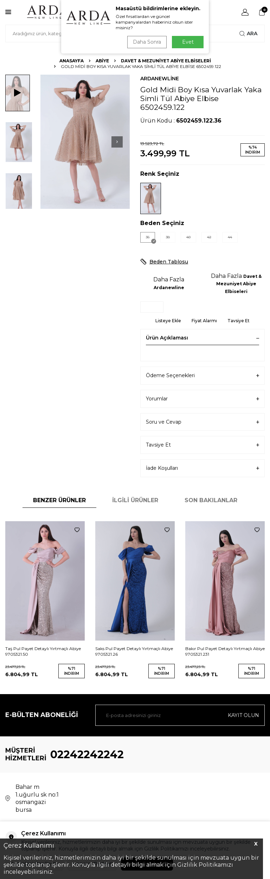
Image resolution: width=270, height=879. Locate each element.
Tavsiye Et (238, 320)
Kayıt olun (243, 715)
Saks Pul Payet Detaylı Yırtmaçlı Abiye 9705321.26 (134, 651)
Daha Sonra (147, 42)
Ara (248, 33)
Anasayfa (71, 60)
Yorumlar (202, 398)
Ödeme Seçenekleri (202, 375)
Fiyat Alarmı (204, 320)
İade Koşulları (202, 468)
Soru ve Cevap (202, 422)
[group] (85, 142)
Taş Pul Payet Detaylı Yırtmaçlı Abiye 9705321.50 (43, 651)
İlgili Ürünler (135, 500)
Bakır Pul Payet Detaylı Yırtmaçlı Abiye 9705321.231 (225, 651)
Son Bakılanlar (211, 500)
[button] (117, 142)
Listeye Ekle (168, 320)
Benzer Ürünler (59, 500)
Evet (188, 42)
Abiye (102, 60)
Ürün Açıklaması (202, 338)
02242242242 (87, 754)
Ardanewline (159, 78)
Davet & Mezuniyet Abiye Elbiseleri (166, 60)
